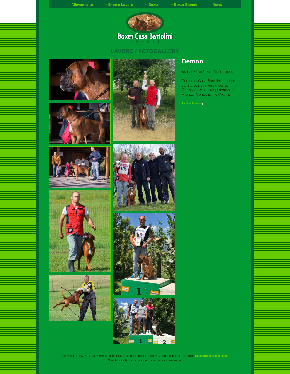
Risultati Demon (193, 103)
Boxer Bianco (185, 5)
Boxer (153, 5)
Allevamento (82, 5)
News (217, 5)
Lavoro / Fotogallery (145, 51)
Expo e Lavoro (120, 5)
